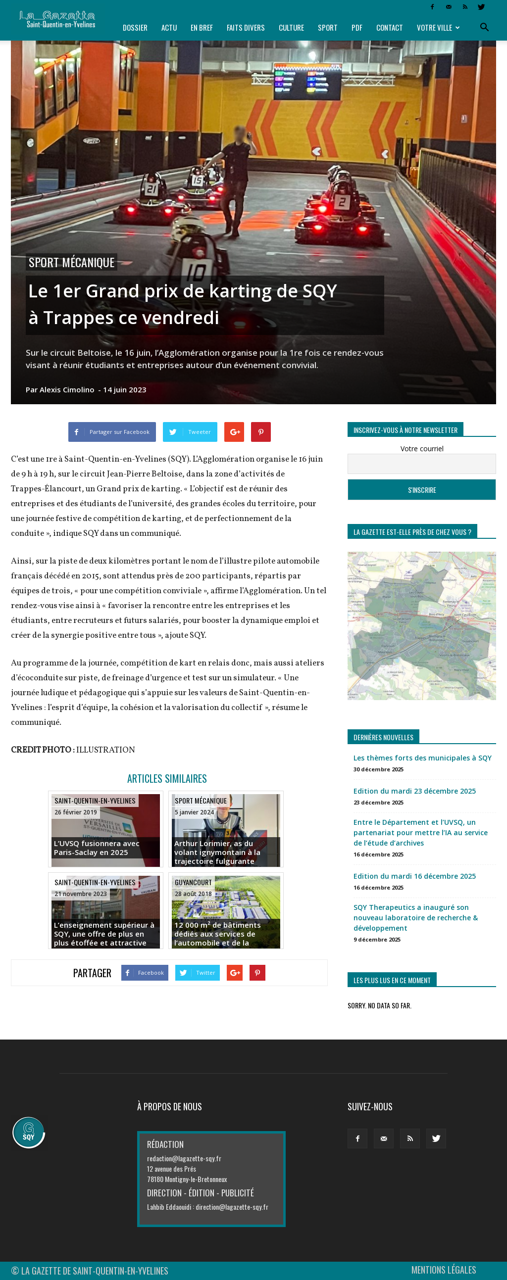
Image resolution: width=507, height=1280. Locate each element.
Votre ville (438, 27)
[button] (484, 28)
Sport (328, 27)
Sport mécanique (71, 262)
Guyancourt (193, 882)
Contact (389, 27)
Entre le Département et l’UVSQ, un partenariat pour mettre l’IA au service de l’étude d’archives (421, 832)
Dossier (135, 27)
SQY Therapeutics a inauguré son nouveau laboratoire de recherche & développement (416, 917)
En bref (202, 27)
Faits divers (246, 27)
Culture (291, 27)
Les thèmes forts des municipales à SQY (423, 757)
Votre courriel (422, 448)
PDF (357, 27)
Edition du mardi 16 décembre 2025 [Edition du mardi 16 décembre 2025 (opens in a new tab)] (415, 876)
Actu (169, 27)
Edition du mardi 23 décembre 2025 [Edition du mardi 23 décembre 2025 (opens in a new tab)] (415, 791)
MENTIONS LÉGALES (443, 1269)
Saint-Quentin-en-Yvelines (95, 800)
